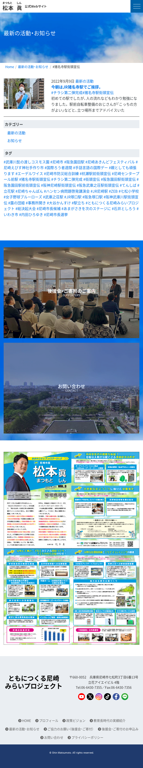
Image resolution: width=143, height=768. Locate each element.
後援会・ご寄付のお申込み (120, 729)
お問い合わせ (53, 737)
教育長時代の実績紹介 (109, 720)
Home (9, 66)
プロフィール (48, 720)
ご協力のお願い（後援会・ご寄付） (70, 729)
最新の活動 (84, 81)
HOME (26, 720)
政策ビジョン (75, 720)
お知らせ (14, 140)
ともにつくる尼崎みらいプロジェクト (33, 682)
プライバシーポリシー (87, 737)
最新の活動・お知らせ (33, 66)
